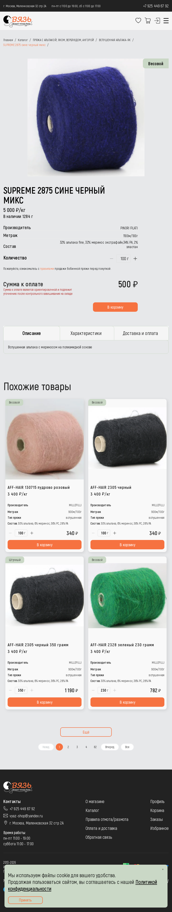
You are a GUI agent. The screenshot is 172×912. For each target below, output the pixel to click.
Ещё (86, 733)
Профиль (157, 803)
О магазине (95, 803)
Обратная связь (99, 838)
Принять (25, 899)
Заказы (156, 821)
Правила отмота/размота (107, 821)
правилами (47, 268)
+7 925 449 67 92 (156, 5)
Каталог (92, 812)
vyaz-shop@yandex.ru (26, 817)
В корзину (115, 307)
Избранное (159, 830)
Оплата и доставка (101, 830)
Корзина (157, 812)
